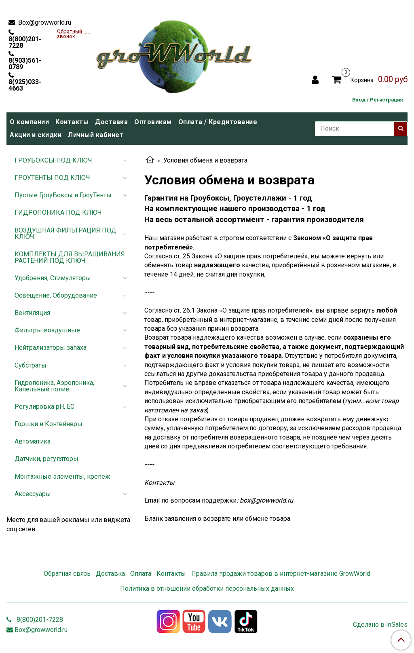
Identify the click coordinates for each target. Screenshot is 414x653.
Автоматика (33, 441)
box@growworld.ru (266, 500)
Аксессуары (33, 494)
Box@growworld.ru (44, 22)
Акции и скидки (35, 135)
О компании (29, 122)
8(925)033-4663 (24, 85)
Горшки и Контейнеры (48, 424)
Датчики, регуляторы (46, 459)
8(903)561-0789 (24, 63)
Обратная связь (67, 573)
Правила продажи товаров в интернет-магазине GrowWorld (280, 573)
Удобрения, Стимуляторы (53, 278)
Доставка (111, 122)
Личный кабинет (95, 135)
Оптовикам (153, 122)
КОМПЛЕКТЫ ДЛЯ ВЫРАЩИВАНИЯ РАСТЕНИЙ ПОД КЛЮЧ (70, 257)
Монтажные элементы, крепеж (62, 476)
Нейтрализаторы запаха (51, 347)
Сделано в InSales (380, 624)
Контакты (72, 122)
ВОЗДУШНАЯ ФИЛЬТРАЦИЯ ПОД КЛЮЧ (65, 233)
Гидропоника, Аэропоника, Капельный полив (54, 386)
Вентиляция (32, 313)
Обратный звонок (69, 31)
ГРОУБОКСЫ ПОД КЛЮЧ (53, 160)
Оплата (140, 573)
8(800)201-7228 (24, 42)
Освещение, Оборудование (56, 295)
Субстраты (30, 365)
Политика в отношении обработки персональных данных (207, 588)
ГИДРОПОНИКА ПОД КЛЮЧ (58, 212)
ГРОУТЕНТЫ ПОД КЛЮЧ (52, 178)
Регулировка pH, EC (44, 406)
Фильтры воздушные (47, 330)
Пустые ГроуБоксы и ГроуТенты (63, 195)
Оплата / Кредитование (218, 122)
